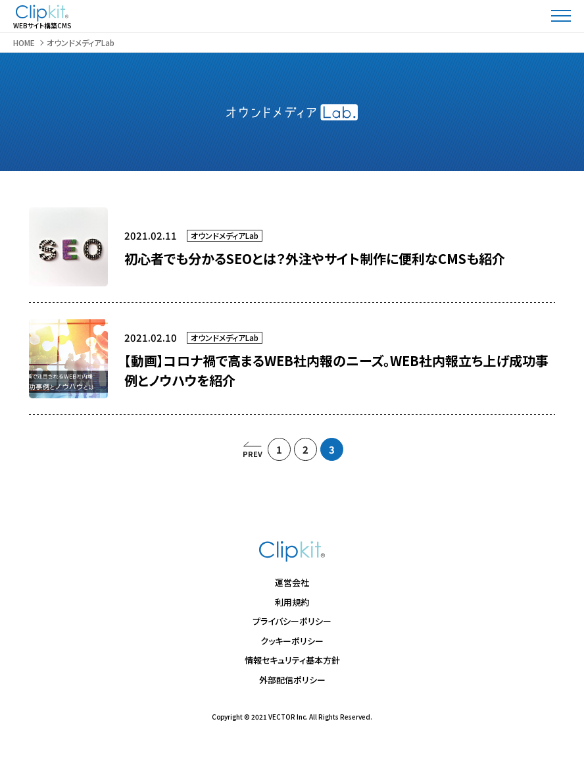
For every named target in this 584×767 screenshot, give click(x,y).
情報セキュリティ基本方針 (292, 660)
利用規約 (292, 602)
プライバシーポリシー (292, 621)
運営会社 (292, 582)
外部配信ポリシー (292, 680)
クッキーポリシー (292, 641)
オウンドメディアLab (224, 235)
